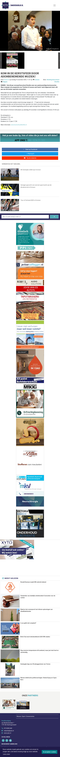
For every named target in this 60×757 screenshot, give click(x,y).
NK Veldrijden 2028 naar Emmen (30, 170)
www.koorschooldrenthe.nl (19, 125)
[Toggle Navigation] (54, 5)
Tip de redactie (30, 158)
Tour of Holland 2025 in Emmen (30, 200)
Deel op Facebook (30, 149)
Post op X (30, 154)
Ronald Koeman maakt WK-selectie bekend (33, 582)
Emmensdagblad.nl (16, 5)
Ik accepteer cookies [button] (49, 752)
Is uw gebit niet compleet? (28, 623)
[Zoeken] (54, 216)
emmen (37, 80)
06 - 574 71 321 (36, 140)
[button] (1, 60)
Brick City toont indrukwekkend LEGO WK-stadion (35, 636)
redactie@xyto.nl (9, 730)
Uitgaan (5, 82)
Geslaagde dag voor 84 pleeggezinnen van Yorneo (35, 664)
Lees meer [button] (6, 754)
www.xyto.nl (7, 732)
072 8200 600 (8, 728)
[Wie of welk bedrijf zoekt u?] (25, 216)
